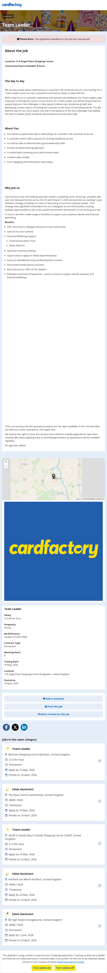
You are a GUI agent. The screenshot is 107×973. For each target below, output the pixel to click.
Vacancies (8, 16)
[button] (53, 476)
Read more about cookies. (71, 961)
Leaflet (77, 499)
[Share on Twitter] (15, 727)
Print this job (53, 706)
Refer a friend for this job (53, 714)
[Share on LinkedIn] (24, 727)
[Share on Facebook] (6, 727)
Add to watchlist (53, 698)
